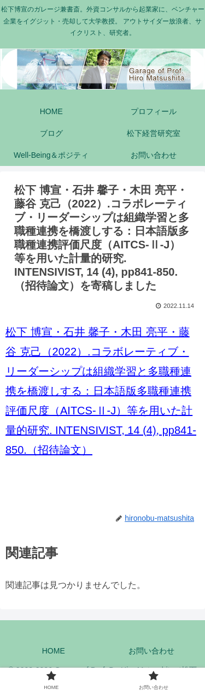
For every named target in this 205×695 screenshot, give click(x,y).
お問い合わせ (151, 650)
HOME (53, 650)
